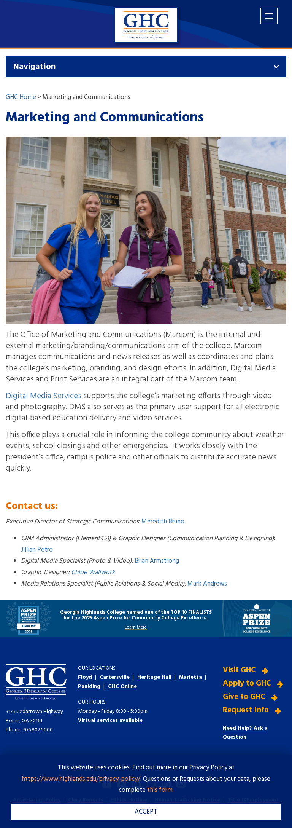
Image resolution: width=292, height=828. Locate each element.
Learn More (136, 627)
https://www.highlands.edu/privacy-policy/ (81, 779)
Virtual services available (110, 720)
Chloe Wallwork (93, 572)
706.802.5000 (38, 730)
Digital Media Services (43, 396)
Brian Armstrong (157, 561)
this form (160, 790)
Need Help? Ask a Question (245, 733)
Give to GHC (244, 697)
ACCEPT (146, 812)
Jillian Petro (37, 550)
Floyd (85, 677)
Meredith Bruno (162, 522)
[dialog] (269, 805)
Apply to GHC (247, 683)
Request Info (246, 710)
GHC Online (122, 686)
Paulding (89, 686)
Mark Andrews (207, 584)
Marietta (190, 677)
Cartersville (115, 677)
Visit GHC (239, 670)
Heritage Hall (154, 677)
